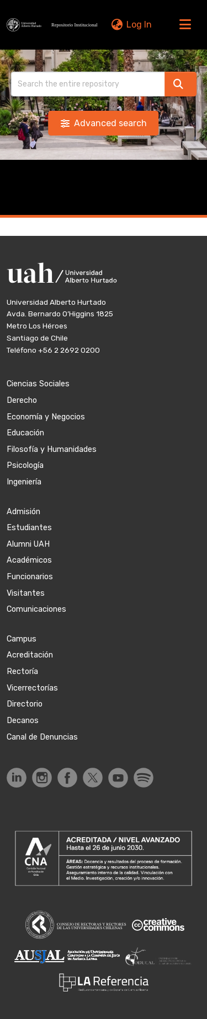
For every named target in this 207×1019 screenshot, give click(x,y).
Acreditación (30, 655)
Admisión (23, 511)
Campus (21, 639)
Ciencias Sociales (38, 384)
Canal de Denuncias (42, 737)
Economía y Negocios (46, 417)
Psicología (25, 465)
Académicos (29, 560)
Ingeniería (24, 482)
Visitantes (26, 593)
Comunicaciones (36, 609)
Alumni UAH (28, 544)
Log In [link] (139, 24)
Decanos (23, 720)
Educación (25, 433)
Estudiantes (29, 527)
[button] (53, 24)
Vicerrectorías (32, 688)
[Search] (88, 84)
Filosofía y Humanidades (52, 449)
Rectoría (22, 671)
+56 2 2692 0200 (69, 350)
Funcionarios (30, 576)
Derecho (22, 400)
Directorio (25, 704)
